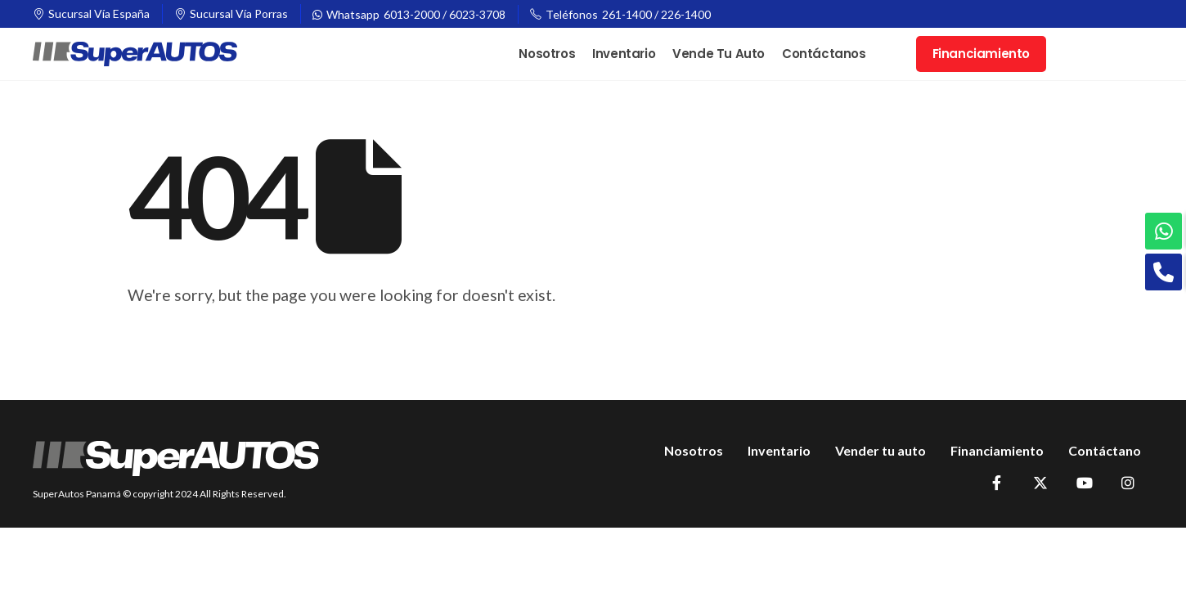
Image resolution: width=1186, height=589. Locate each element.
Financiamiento (981, 53)
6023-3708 (477, 14)
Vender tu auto (880, 450)
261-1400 (627, 14)
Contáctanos (824, 53)
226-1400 (686, 14)
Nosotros (547, 53)
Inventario (623, 53)
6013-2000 (412, 14)
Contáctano (1104, 450)
